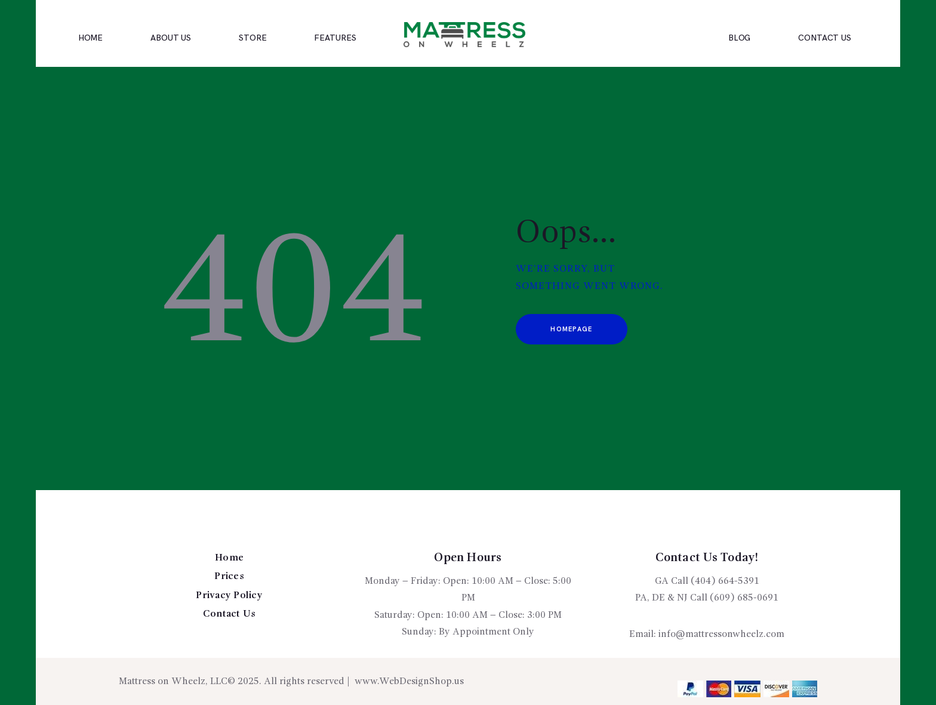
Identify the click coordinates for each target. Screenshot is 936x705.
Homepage (571, 329)
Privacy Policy (229, 596)
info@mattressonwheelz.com (721, 634)
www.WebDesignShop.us (409, 681)
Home (229, 558)
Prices (229, 576)
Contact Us (229, 614)
